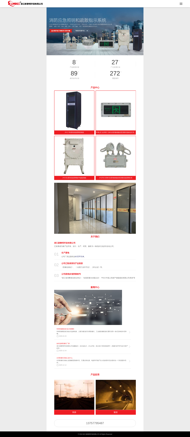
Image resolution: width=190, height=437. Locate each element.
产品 (95, 87)
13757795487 (95, 423)
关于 (95, 236)
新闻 (95, 287)
